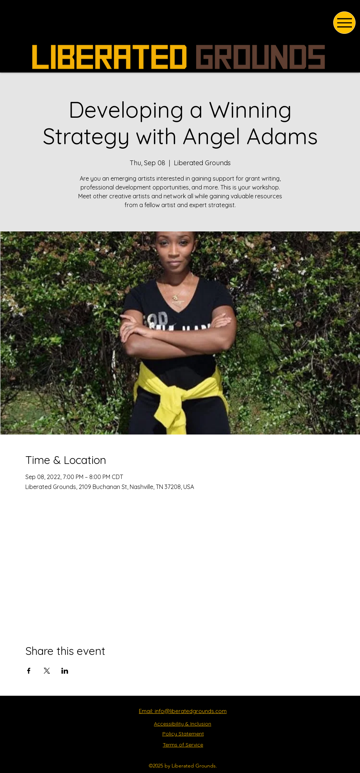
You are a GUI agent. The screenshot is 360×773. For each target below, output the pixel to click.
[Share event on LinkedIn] (64, 671)
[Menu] (344, 22)
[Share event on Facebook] (28, 671)
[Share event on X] (46, 671)
